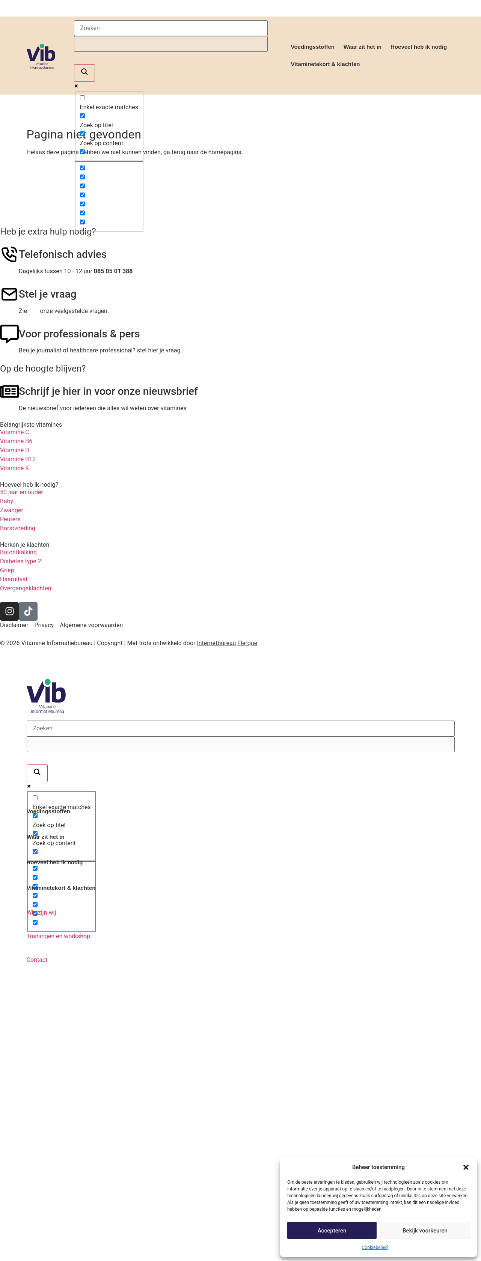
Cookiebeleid (375, 1247)
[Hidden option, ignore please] (82, 168)
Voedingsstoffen (313, 47)
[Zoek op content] (82, 133)
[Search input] (171, 28)
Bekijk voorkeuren (425, 1230)
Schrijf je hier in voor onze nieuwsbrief (108, 391)
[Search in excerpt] (82, 151)
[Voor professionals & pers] (9, 334)
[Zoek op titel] (82, 115)
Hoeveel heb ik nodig (419, 47)
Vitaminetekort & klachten (325, 64)
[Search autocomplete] (171, 44)
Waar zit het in (362, 47)
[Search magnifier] (84, 73)
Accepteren (332, 1230)
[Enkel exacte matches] (82, 97)
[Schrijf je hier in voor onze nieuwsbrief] (9, 391)
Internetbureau (216, 643)
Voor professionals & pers (79, 334)
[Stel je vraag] (9, 294)
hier (34, 310)
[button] (466, 1167)
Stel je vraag (48, 294)
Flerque (247, 643)
